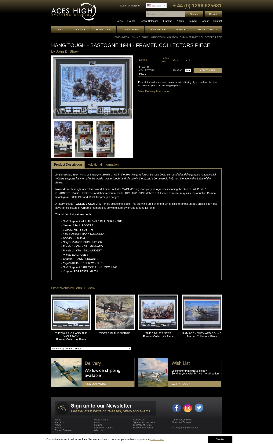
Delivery (192, 21)
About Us (59, 422)
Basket (213, 14)
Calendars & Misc (206, 29)
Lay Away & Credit (103, 427)
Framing (167, 21)
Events (131, 21)
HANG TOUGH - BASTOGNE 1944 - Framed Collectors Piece (186, 37)
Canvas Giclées (130, 29)
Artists (180, 21)
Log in (123, 5)
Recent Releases (149, 21)
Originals (79, 29)
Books (180, 29)
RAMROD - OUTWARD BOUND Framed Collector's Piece (202, 335)
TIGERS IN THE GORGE (114, 333)
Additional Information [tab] (103, 164)
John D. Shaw (140, 37)
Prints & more (101, 419)
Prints (59, 29)
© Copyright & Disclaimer (185, 427)
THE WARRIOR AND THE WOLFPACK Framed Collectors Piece (71, 336)
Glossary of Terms (142, 425)
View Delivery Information (154, 91)
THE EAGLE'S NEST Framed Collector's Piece (158, 335)
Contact (217, 21)
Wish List (98, 430)
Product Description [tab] (68, 164)
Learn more (157, 439)
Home (116, 37)
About (205, 21)
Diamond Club (158, 29)
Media (125, 37)
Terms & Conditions (182, 419)
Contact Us (138, 419)
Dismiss (220, 439)
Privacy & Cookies (181, 422)
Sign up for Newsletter (144, 422)
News (119, 21)
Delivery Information (143, 427)
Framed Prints (103, 29)
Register (135, 5)
